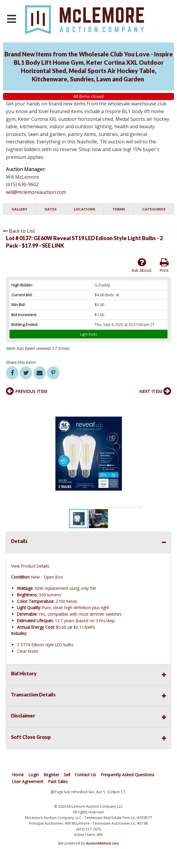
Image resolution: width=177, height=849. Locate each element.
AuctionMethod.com (102, 843)
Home (18, 774)
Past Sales (58, 781)
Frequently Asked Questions (127, 774)
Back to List (19, 231)
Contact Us (85, 774)
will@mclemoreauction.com (36, 192)
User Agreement (27, 781)
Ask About (141, 265)
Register (51, 774)
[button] (165, 404)
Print (164, 265)
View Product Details (30, 566)
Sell (67, 774)
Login (33, 774)
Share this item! (21, 362)
